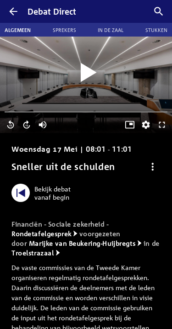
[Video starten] (86, 73)
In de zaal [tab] (110, 30)
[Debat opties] (153, 167)
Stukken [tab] (156, 30)
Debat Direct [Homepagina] (52, 11)
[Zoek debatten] (158, 11)
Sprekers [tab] (64, 30)
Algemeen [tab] (18, 29)
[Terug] (13, 11)
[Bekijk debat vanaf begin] (43, 193)
